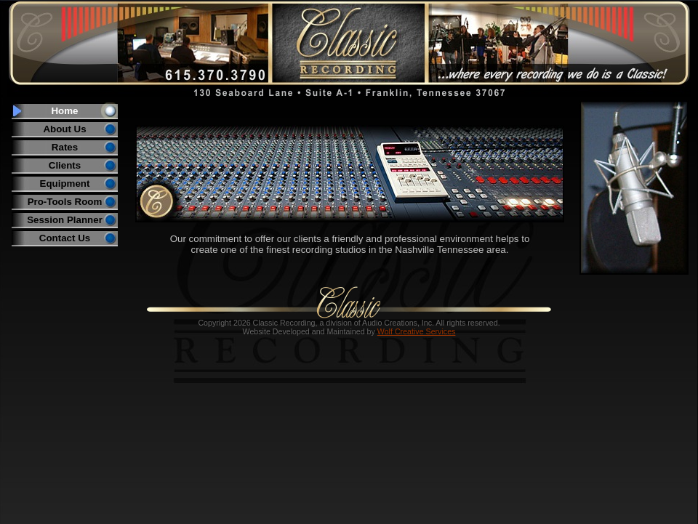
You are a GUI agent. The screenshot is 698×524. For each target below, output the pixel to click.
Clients (65, 165)
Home (64, 110)
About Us (64, 129)
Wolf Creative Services (416, 331)
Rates (65, 147)
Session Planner (65, 219)
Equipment (65, 183)
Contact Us (64, 238)
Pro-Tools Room (65, 201)
